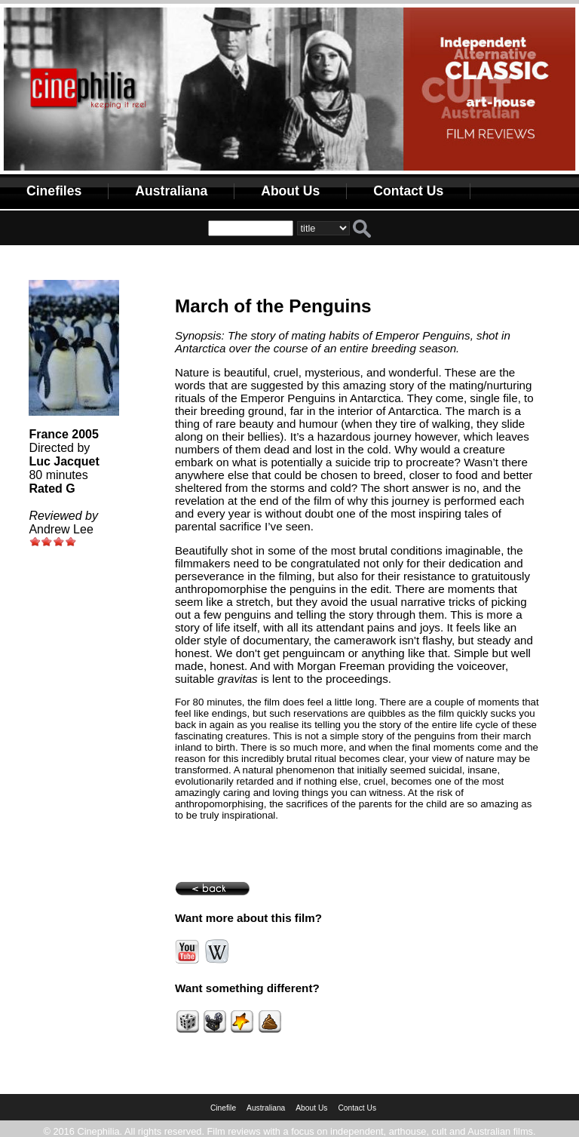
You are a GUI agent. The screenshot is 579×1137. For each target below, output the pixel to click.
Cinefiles (53, 190)
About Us (290, 190)
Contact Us (408, 190)
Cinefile (223, 1108)
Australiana (171, 190)
